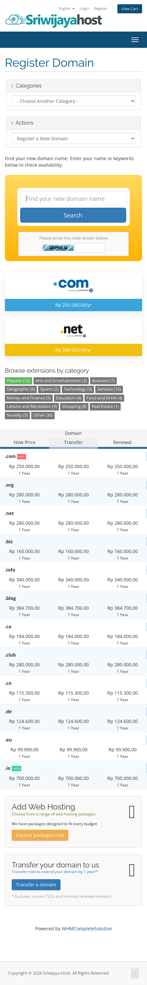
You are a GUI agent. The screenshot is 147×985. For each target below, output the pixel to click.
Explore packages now (40, 835)
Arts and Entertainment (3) (61, 380)
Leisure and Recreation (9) (32, 406)
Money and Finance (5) (29, 398)
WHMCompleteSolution (87, 928)
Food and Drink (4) (104, 398)
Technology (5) (78, 389)
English (67, 8)
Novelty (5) (17, 415)
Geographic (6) (21, 389)
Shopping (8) (74, 406)
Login (84, 8)
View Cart (130, 8)
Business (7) (103, 380)
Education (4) (68, 398)
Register (101, 8)
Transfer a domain (36, 884)
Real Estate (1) (105, 406)
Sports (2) (49, 389)
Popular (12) (18, 380)
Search (73, 215)
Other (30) (43, 415)
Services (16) (109, 389)
